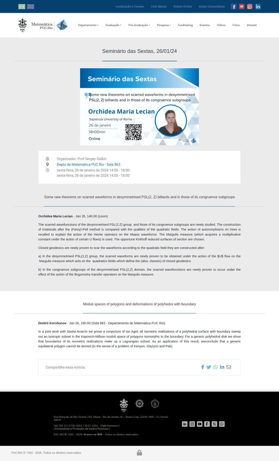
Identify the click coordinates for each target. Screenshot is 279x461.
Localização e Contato (130, 6)
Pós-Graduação (138, 25)
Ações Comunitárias (212, 6)
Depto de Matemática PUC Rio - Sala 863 (88, 164)
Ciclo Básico (159, 6)
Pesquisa (163, 25)
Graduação (112, 25)
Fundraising (185, 25)
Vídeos (221, 25)
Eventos (205, 25)
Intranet (252, 25)
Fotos (236, 25)
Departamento (87, 25)
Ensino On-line (183, 6)
